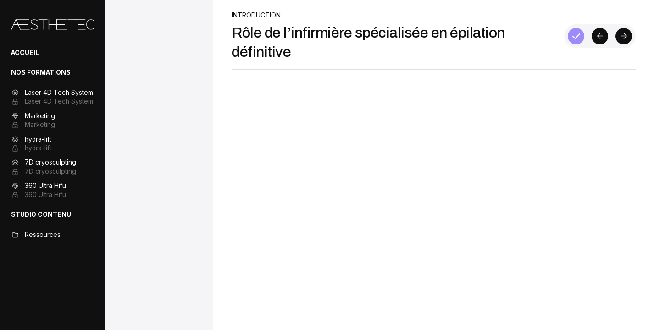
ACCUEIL (25, 52)
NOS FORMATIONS (41, 72)
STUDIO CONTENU (41, 214)
